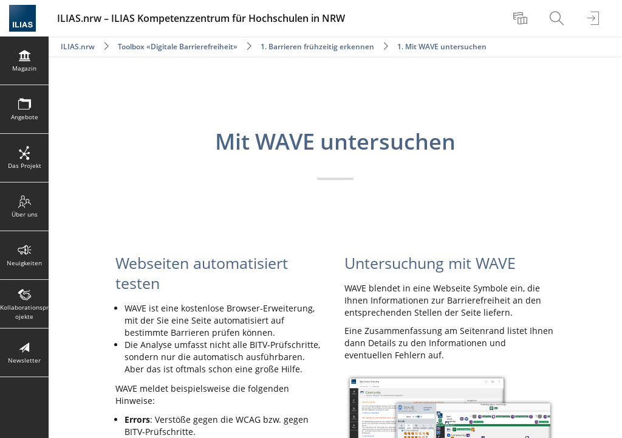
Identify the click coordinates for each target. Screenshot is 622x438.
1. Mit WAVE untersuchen (442, 46)
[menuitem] (522, 18)
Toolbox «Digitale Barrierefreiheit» (178, 46)
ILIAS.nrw (78, 46)
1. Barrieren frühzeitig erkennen (317, 46)
